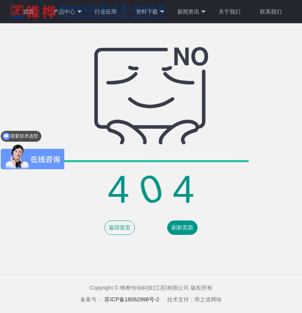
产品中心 (67, 12)
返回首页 (120, 227)
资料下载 (150, 12)
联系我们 (271, 12)
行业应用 (106, 12)
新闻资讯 (191, 12)
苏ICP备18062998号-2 (131, 299)
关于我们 (229, 12)
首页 (28, 12)
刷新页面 (182, 227)
